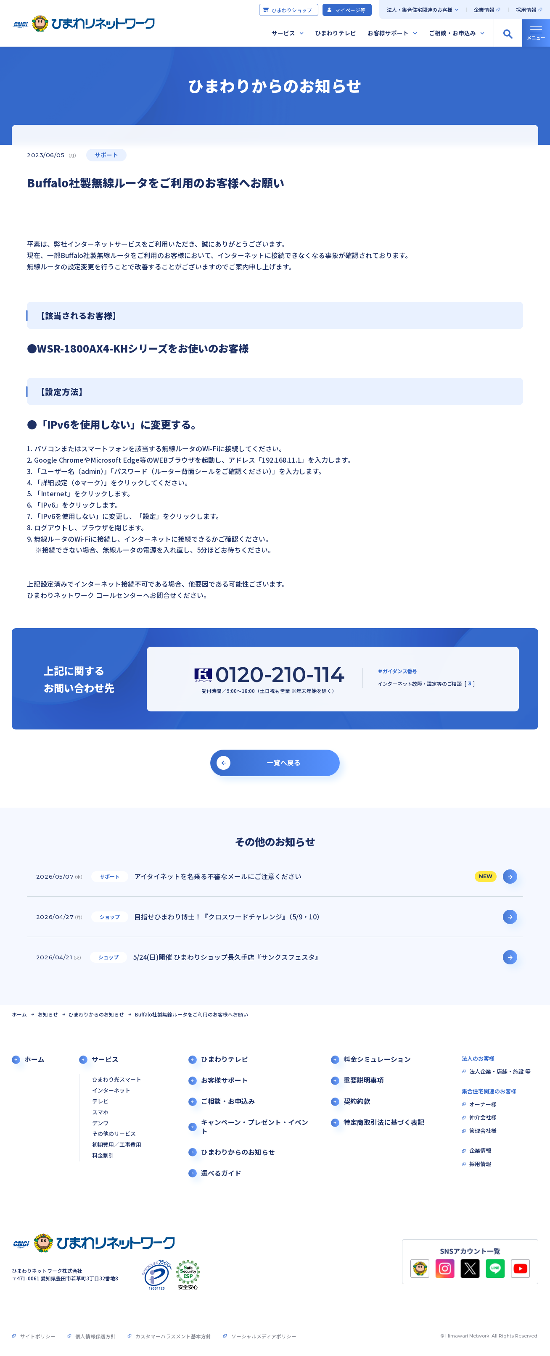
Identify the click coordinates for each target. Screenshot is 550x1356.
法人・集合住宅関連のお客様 (419, 9)
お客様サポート (388, 33)
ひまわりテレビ (335, 33)
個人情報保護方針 (95, 1336)
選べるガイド (221, 1173)
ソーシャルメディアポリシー (263, 1336)
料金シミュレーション (377, 1059)
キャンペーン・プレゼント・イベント (254, 1126)
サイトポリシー (38, 1336)
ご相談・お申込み (452, 33)
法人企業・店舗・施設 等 (500, 1071)
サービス (283, 33)
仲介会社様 (483, 1117)
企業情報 (484, 9)
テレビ (100, 1101)
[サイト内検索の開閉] (508, 33)
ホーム (19, 1014)
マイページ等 (345, 9)
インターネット (111, 1090)
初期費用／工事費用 (116, 1144)
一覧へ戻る (284, 762)
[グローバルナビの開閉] (536, 33)
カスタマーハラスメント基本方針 (173, 1336)
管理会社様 (483, 1131)
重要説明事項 (364, 1080)
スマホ (100, 1112)
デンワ (100, 1123)
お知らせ (48, 1014)
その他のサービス (114, 1133)
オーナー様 (483, 1104)
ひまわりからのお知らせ (96, 1014)
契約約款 (357, 1101)
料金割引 (103, 1155)
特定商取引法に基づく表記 (384, 1122)
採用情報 (526, 9)
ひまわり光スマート (116, 1079)
